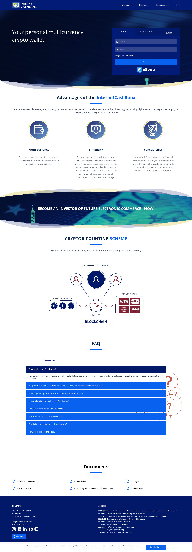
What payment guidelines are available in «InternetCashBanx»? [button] (57, 393)
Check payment (162, 5)
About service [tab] (49, 360)
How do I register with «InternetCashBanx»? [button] (49, 401)
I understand (155, 547)
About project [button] (124, 5)
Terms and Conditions (23, 481)
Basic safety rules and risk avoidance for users (91, 488)
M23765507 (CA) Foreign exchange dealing (113, 524)
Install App (19, 536)
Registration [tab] (146, 32)
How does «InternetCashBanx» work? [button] (46, 416)
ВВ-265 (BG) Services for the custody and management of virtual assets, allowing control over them (133, 516)
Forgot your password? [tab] (124, 56)
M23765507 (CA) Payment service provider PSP (115, 532)
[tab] (96, 369)
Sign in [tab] (123, 32)
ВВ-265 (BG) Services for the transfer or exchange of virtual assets (121, 514)
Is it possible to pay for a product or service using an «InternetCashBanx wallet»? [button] (66, 385)
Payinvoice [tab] (168, 32)
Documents (143, 5)
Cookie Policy (134, 488)
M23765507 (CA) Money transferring (111, 530)
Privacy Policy (134, 481)
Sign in (146, 62)
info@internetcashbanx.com (22, 522)
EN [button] (178, 5)
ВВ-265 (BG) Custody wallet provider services (114, 522)
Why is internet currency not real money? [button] (48, 424)
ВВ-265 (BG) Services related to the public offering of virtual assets (121, 519)
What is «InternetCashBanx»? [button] (42, 369)
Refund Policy (77, 481)
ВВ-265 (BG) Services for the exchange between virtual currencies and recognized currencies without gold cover (137, 511)
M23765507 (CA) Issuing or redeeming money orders (116, 527)
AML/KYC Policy (21, 488)
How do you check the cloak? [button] (42, 431)
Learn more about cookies (36, 548)
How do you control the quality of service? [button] (48, 408)
